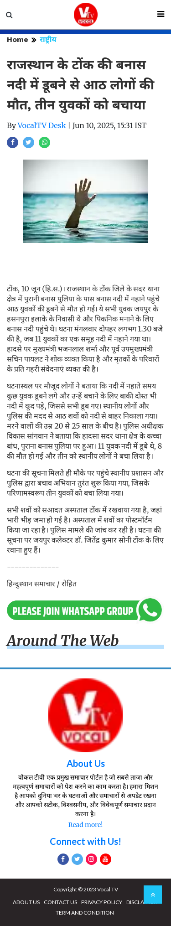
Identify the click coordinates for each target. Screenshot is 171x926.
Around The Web (63, 641)
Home (17, 39)
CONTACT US (60, 902)
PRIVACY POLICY (101, 902)
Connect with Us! (85, 841)
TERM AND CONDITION (85, 912)
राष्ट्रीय (48, 39)
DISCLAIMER (141, 902)
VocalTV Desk (42, 125)
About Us (86, 763)
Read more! (85, 825)
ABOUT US (26, 902)
